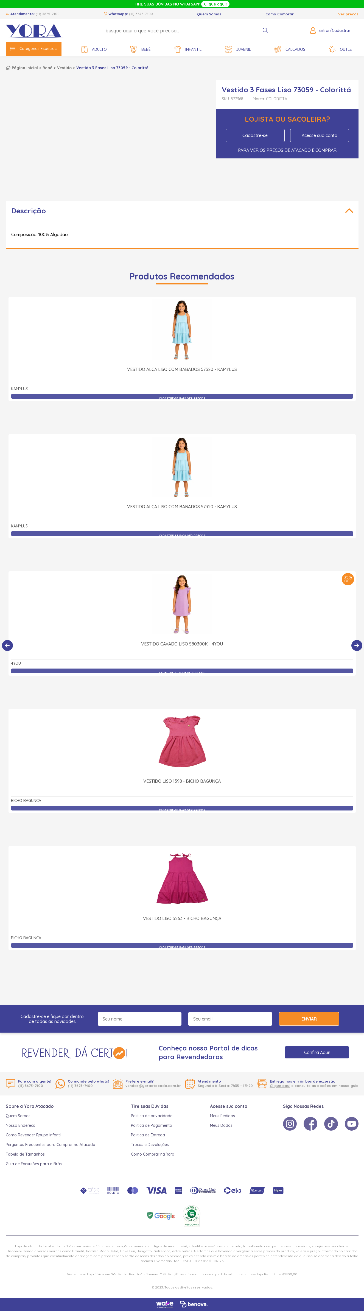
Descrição (28, 210)
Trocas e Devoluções (150, 1144)
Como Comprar (279, 14)
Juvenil (238, 49)
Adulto (94, 49)
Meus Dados (221, 1125)
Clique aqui (280, 1085)
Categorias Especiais (33, 48)
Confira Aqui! (317, 1052)
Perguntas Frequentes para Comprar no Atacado (50, 1144)
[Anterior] (7, 645)
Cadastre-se (255, 135)
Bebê (140, 49)
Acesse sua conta (319, 135)
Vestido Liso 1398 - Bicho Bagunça (182, 781)
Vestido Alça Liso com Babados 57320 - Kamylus (182, 369)
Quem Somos (209, 14)
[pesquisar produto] (265, 30)
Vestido (64, 67)
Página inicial (25, 67)
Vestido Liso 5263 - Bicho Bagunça (182, 918)
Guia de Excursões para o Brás (34, 1163)
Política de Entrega (148, 1135)
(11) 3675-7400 (48, 14)
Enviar (309, 1019)
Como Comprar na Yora (152, 1154)
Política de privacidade (151, 1115)
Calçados (290, 49)
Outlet (341, 49)
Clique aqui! (215, 4)
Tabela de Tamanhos (25, 1154)
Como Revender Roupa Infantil (33, 1135)
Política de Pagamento (151, 1125)
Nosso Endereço (20, 1125)
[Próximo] (356, 645)
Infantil (187, 49)
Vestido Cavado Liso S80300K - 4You (182, 644)
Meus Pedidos (222, 1115)
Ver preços (348, 14)
